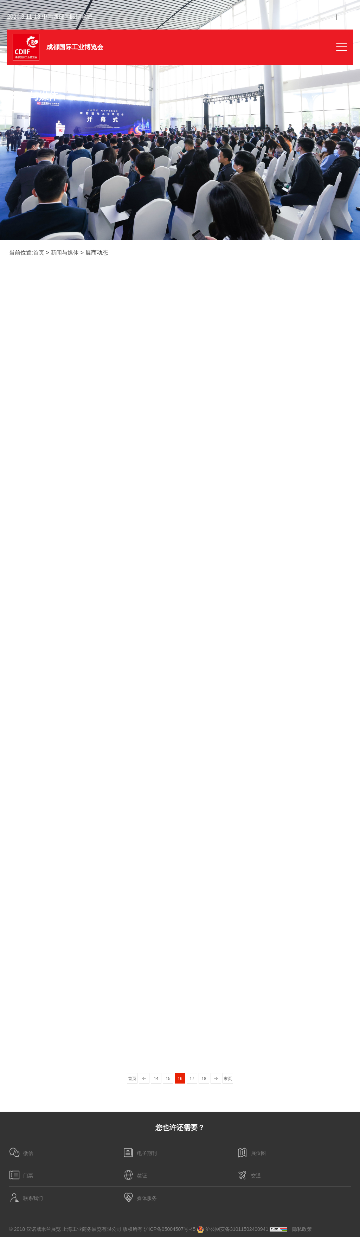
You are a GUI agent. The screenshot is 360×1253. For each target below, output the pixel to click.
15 (168, 1078)
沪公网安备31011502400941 (232, 1229)
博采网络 (341, 1245)
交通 (249, 1175)
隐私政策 (302, 1229)
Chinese (309, 17)
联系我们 (26, 1198)
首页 (38, 253)
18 (203, 1078)
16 (180, 1078)
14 (156, 1078)
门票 (21, 1175)
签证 (135, 1175)
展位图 (251, 1153)
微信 (21, 1153)
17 (191, 1078)
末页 (228, 1078)
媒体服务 (140, 1198)
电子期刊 (140, 1153)
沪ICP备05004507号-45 (170, 1229)
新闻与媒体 (65, 253)
